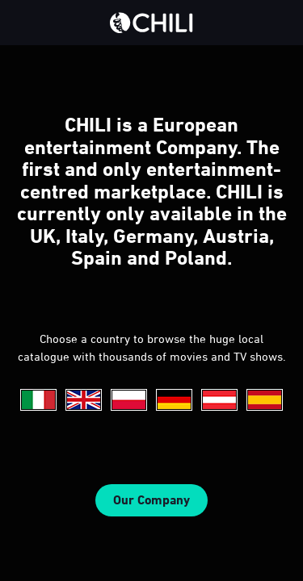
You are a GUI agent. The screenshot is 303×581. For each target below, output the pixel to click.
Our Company (151, 500)
